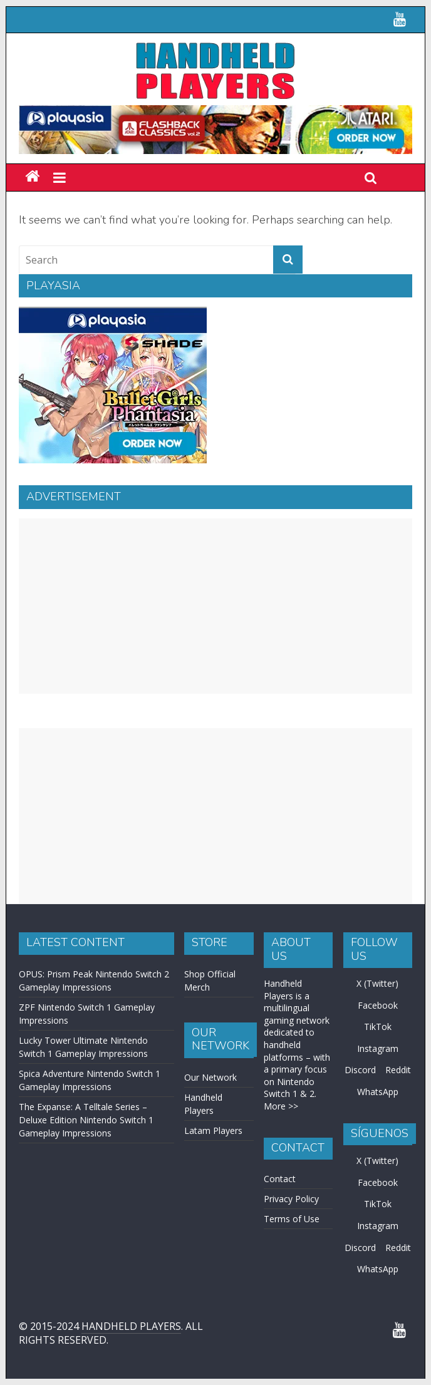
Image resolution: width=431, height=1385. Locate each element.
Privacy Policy (291, 1199)
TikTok (378, 1026)
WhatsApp (377, 1092)
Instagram (377, 1048)
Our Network (210, 1077)
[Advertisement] (215, 606)
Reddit (398, 1070)
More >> (281, 1106)
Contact (280, 1179)
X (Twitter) (377, 983)
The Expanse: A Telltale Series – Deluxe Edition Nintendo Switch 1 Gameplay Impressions (86, 1120)
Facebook (378, 1005)
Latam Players (213, 1130)
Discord (360, 1070)
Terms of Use (291, 1219)
